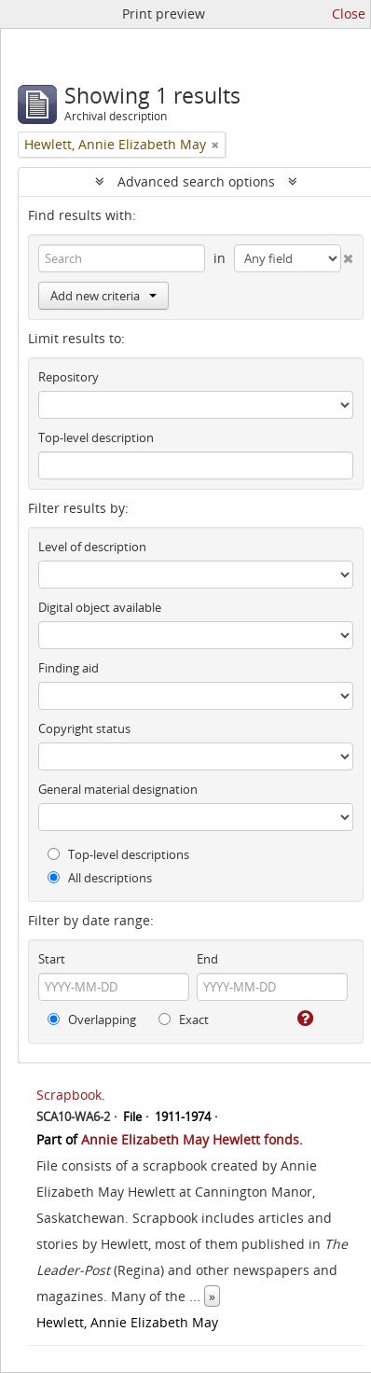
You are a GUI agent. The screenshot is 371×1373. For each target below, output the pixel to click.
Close (348, 13)
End (207, 958)
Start (51, 958)
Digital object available (99, 607)
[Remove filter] (215, 144)
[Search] (121, 258)
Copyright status (84, 728)
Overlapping (92, 1019)
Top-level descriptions (118, 854)
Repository (68, 376)
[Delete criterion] (347, 254)
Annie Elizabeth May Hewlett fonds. (192, 1139)
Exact (183, 1019)
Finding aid (68, 667)
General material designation (118, 789)
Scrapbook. (70, 1094)
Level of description (92, 546)
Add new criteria (103, 295)
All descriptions (100, 877)
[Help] (303, 1018)
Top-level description (96, 437)
